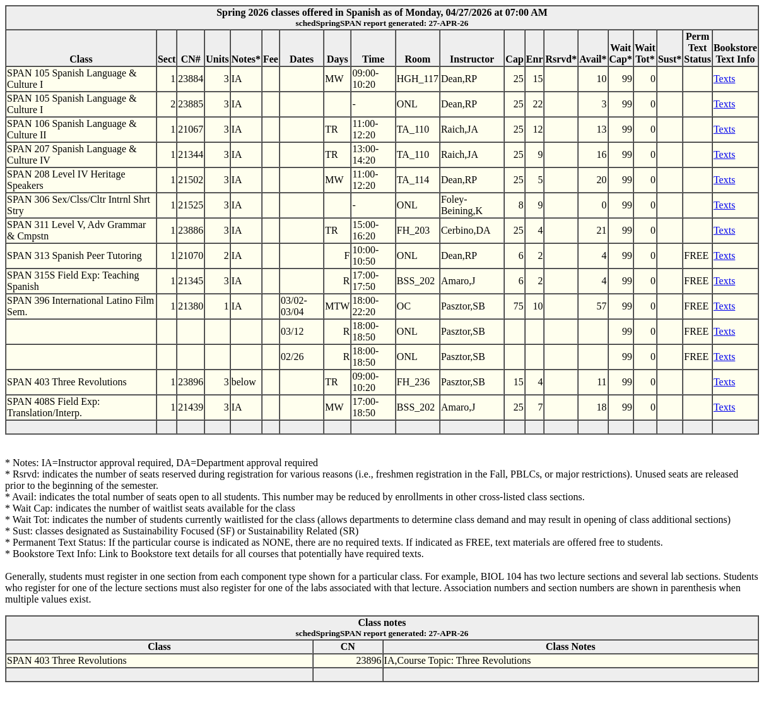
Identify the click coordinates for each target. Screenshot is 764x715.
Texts (724, 78)
